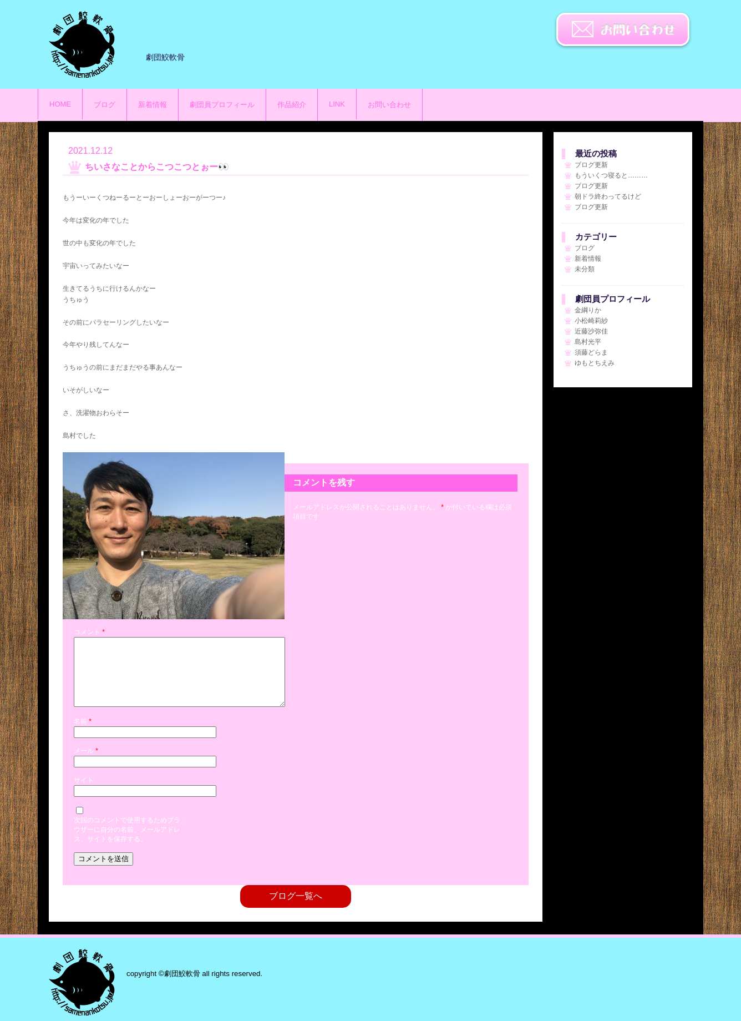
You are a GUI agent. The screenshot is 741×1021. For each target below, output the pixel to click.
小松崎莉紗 (591, 321)
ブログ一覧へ (295, 909)
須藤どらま (591, 352)
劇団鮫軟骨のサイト (82, 44)
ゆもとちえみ (595, 363)
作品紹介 (291, 104)
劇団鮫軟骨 (82, 982)
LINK (337, 104)
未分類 (585, 269)
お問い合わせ (623, 30)
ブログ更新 (591, 165)
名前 (83, 735)
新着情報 (152, 104)
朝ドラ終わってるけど (608, 196)
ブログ (104, 104)
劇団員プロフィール (222, 104)
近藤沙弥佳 (591, 331)
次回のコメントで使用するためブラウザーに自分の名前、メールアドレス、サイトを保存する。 (127, 843)
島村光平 (588, 342)
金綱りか (588, 310)
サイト (84, 793)
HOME (60, 104)
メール (86, 764)
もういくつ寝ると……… (611, 175)
